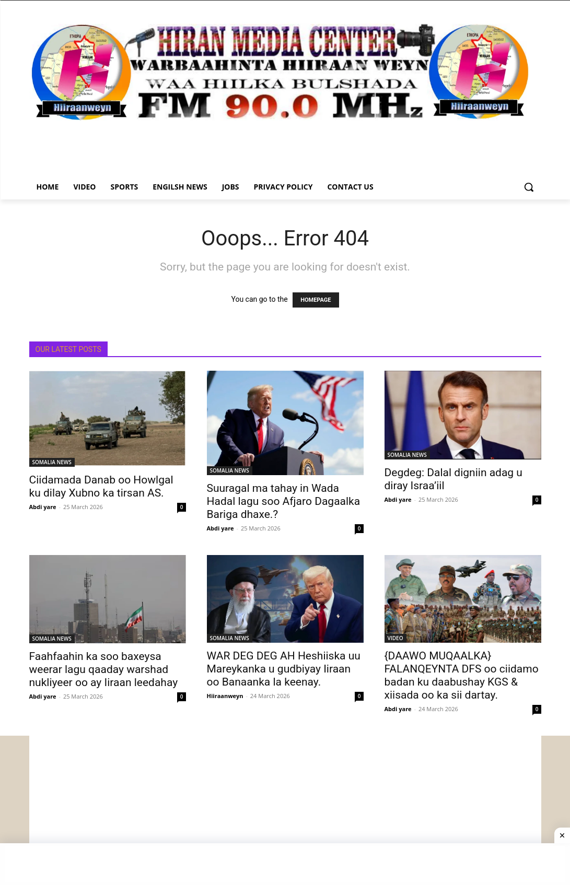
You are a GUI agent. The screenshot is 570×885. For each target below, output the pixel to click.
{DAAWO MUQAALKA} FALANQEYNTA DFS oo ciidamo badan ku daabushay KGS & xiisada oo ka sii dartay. (462, 675)
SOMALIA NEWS (52, 462)
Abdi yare (42, 507)
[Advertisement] (285, 809)
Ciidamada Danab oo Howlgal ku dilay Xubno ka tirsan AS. (101, 486)
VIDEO (395, 638)
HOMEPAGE (315, 300)
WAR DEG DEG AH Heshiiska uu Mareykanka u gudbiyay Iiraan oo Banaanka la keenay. (283, 669)
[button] (528, 186)
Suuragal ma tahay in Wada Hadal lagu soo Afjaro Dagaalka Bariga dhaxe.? (283, 501)
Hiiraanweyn (225, 696)
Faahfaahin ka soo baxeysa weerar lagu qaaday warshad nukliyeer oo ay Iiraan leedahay (103, 669)
